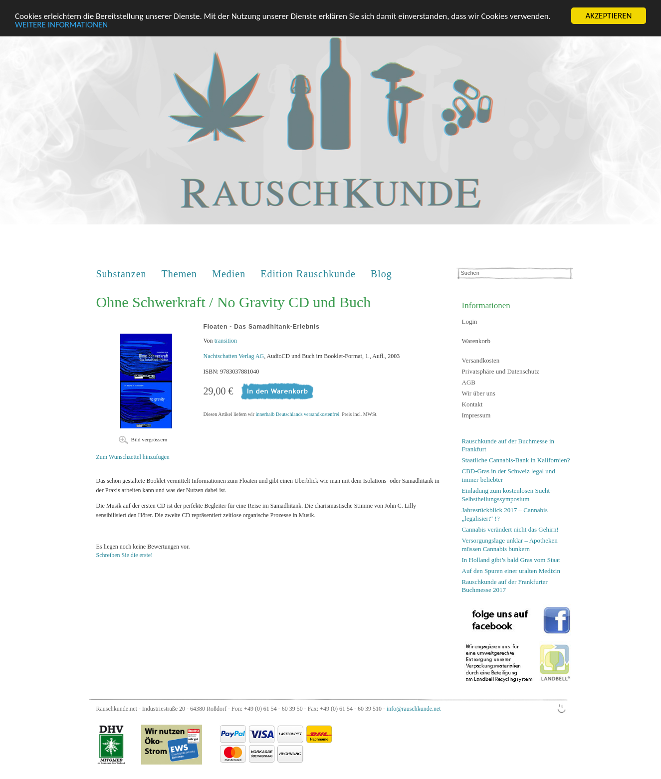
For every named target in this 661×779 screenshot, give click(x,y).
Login (469, 321)
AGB (468, 382)
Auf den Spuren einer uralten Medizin (511, 570)
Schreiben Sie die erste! (124, 555)
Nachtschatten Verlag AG (234, 356)
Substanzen (121, 273)
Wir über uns (478, 393)
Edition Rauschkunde (308, 273)
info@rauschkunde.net (414, 708)
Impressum (476, 415)
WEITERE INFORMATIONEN (61, 24)
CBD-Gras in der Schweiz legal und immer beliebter (508, 475)
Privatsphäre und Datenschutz (500, 371)
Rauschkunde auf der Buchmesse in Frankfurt (508, 445)
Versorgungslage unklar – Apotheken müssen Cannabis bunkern (510, 545)
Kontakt (472, 404)
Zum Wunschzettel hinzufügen (133, 456)
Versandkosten (481, 360)
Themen (180, 273)
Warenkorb (476, 341)
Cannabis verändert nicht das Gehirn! (510, 529)
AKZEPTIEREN (608, 15)
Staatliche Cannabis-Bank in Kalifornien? (516, 460)
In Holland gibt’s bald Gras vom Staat (511, 559)
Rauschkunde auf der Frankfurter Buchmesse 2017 (505, 585)
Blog (381, 273)
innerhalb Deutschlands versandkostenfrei (297, 414)
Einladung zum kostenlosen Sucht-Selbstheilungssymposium (507, 495)
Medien (228, 273)
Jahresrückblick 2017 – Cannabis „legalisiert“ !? (505, 514)
